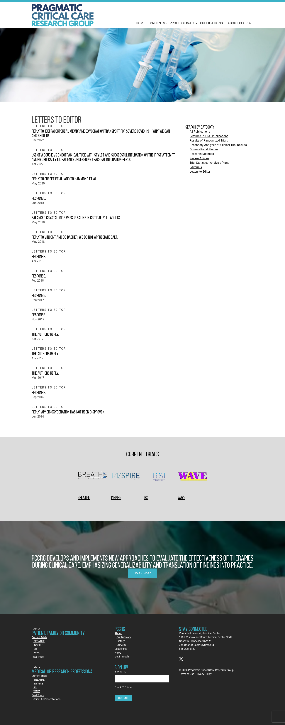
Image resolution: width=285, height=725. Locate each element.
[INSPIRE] (126, 476)
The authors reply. (45, 334)
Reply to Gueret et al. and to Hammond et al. (64, 178)
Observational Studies (204, 149)
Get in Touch (122, 656)
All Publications (200, 131)
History (120, 641)
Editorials (196, 167)
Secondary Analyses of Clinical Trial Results (218, 145)
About (118, 633)
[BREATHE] (92, 476)
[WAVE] (192, 476)
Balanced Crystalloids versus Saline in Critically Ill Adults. (76, 217)
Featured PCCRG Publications (209, 136)
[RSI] (159, 476)
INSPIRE (116, 497)
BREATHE (84, 497)
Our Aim (121, 645)
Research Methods (202, 154)
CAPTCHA (124, 687)
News (118, 652)
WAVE (181, 497)
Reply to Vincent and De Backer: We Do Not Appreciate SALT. (75, 237)
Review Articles (199, 158)
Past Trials (38, 656)
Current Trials (39, 637)
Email (121, 671)
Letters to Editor (200, 171)
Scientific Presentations (46, 699)
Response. (39, 198)
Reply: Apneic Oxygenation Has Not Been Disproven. (68, 412)
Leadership (121, 648)
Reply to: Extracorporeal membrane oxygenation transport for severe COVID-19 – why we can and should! (101, 133)
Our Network (123, 637)
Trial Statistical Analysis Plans (209, 162)
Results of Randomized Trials (209, 140)
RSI (146, 497)
